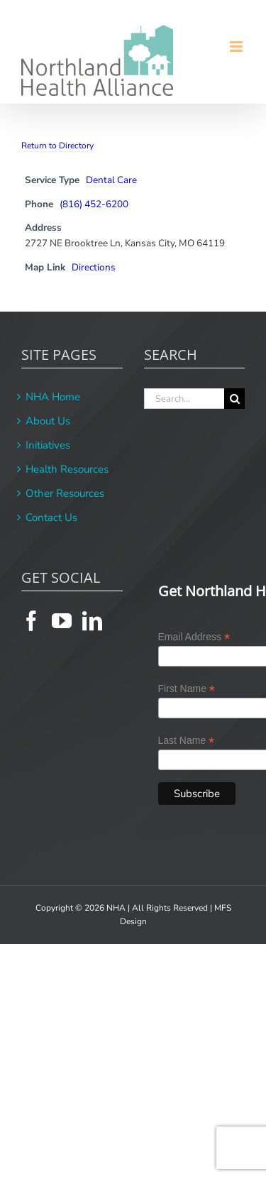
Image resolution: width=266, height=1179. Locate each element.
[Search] (234, 398)
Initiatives (48, 445)
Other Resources (65, 493)
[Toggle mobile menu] (237, 46)
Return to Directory (57, 145)
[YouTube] (62, 621)
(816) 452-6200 (94, 204)
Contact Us (51, 517)
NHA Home (53, 397)
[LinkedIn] (92, 621)
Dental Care (111, 180)
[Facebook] (31, 621)
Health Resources (67, 469)
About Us (48, 421)
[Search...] (184, 398)
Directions (94, 267)
